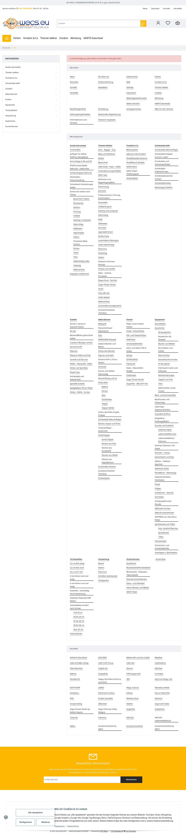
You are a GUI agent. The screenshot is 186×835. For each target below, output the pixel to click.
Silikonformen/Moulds (164, 512)
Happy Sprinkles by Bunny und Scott (109, 681)
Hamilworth (75, 679)
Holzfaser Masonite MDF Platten (80, 600)
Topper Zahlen (108, 408)
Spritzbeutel (163, 532)
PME (72, 698)
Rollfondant (131, 166)
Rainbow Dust (132, 698)
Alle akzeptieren (35, 812)
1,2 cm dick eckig (77, 563)
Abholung (75, 38)
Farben (17, 38)
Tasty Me (74, 717)
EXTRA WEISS (132, 359)
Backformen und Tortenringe (162, 401)
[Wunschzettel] (168, 23)
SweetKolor (160, 709)
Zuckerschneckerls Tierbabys (106, 312)
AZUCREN (102, 657)
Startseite (155, 8)
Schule (76, 248)
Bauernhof (103, 162)
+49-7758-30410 (25, 8)
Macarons (102, 249)
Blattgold (102, 323)
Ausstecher (159, 328)
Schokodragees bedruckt (81, 172)
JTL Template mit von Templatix (123, 831)
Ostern (76, 237)
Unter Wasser (104, 297)
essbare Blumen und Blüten (107, 345)
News (145, 8)
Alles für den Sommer (164, 109)
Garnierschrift (76, 346)
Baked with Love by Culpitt (138, 657)
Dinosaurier (78, 203)
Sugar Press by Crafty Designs (107, 711)
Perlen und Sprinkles (79, 368)
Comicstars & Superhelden (109, 171)
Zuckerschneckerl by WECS (107, 728)
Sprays (129, 355)
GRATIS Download (93, 38)
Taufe (75, 252)
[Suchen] (99, 23)
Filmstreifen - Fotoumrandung (77, 179)
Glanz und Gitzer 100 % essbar (136, 350)
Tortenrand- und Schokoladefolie (162, 547)
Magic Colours (132, 687)
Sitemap (129, 87)
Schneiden (159, 497)
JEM (128, 679)
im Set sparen (164, 363)
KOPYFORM (75, 687)
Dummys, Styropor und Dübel (165, 447)
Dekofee (158, 668)
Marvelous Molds (162, 687)
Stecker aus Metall (109, 455)
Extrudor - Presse (162, 452)
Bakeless (158, 657)
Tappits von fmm (165, 379)
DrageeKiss (103, 673)
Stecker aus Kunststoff (107, 449)
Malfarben (130, 339)
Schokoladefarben (163, 183)
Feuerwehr (103, 202)
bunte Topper (107, 439)
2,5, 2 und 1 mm (76, 572)
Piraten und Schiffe (106, 269)
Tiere (75, 257)
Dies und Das (163, 355)
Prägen (158, 488)
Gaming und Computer (108, 211)
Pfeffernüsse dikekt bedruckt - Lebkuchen (79, 167)
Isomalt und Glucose (79, 359)
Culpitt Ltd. (103, 668)
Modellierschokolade (135, 162)
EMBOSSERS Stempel (107, 339)
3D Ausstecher (164, 332)
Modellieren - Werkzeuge (165, 472)
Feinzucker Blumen (106, 351)
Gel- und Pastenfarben (136, 335)
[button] (158, 23)
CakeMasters (160, 663)
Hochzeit (102, 227)
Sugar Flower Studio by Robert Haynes (80, 711)
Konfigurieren (25, 822)
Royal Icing (74, 372)
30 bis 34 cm (78, 625)
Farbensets (131, 375)
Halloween (77, 228)
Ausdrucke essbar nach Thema (80, 193)
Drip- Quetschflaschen (168, 528)
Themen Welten (48, 38)
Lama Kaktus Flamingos (108, 240)
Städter (129, 703)
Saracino (158, 698)
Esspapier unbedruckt (79, 273)
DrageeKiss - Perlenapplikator (162, 420)
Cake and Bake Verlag (79, 663)
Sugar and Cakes (162, 703)
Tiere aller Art (104, 293)
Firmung (77, 211)
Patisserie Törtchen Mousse (106, 263)
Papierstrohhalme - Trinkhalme (163, 479)
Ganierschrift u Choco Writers (107, 361)
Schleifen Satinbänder (107, 576)
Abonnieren (131, 779)
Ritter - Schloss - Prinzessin (105, 275)
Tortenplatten (11, 110)
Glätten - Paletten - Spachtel (163, 463)
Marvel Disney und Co (107, 378)
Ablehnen (45, 822)
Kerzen (105, 391)
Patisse (129, 693)
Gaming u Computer (82, 220)
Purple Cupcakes (105, 698)
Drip (100, 335)
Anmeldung (103, 109)
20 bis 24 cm (78, 616)
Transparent (103, 580)
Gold (100, 219)
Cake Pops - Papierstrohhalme (162, 408)
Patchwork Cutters (106, 693)
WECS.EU (130, 717)
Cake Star (130, 663)
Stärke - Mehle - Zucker (80, 392)
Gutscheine (161, 559)
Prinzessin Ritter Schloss (80, 243)
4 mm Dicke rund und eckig (79, 585)
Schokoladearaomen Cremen (164, 177)
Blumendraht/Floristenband (138, 567)
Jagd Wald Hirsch (105, 232)
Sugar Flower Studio (107, 284)
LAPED (101, 687)
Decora (129, 668)
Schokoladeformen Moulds (163, 503)
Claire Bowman (76, 668)
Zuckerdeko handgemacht (109, 305)
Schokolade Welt (12, 83)
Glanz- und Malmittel (135, 583)
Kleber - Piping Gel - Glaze (81, 363)
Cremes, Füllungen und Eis (81, 342)
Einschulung (103, 186)
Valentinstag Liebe (81, 261)
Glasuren (74, 351)
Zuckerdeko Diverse (107, 466)
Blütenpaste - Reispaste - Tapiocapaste (137, 573)
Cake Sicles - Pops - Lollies (109, 166)
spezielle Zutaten (77, 383)
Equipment (10, 105)
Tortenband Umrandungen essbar (81, 186)
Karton (101, 567)
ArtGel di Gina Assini (78, 657)
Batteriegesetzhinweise (136, 98)
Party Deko (103, 382)
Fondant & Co (30, 38)
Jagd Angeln (78, 232)
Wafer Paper (131, 591)
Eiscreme (102, 191)
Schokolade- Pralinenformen (161, 170)
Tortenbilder (75, 149)
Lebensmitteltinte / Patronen (166, 440)
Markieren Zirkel (162, 468)
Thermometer (161, 541)
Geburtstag (78, 224)
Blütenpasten (132, 149)
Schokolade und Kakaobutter (77, 378)
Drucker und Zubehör (164, 425)
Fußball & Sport (105, 206)
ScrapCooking (76, 703)
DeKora (73, 673)
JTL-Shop (104, 831)
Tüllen (160, 537)
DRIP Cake (102, 175)
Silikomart (102, 703)
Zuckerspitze (132, 178)
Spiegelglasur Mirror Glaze (81, 388)
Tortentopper (104, 435)
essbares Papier (165, 429)
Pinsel (157, 484)
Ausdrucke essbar (13, 67)
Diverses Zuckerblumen (136, 579)
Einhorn (76, 207)
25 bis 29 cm (78, 621)
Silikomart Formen (162, 508)
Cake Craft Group (105, 663)
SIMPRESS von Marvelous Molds (166, 519)
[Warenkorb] (178, 23)
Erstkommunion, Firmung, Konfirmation (109, 197)
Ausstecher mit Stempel (164, 338)
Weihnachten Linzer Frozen (167, 390)
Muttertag (102, 253)
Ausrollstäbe (160, 323)
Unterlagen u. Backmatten (166, 552)
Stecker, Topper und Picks (109, 423)
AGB (128, 82)
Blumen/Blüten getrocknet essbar (81, 337)
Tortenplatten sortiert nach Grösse (79, 607)
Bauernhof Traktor (81, 199)
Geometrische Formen (167, 359)
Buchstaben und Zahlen (165, 350)
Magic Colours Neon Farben (135, 325)
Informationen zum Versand (78, 121)
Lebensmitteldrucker (167, 434)
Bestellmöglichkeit (78, 109)
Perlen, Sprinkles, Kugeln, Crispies (108, 414)
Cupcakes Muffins (162, 414)
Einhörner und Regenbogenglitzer (106, 181)
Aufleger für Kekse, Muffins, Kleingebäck (79, 156)
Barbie (101, 158)
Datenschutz (73, 826)
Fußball (76, 215)
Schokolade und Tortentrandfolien (162, 163)
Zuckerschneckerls (134, 726)
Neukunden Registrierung (109, 114)
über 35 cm (78, 629)
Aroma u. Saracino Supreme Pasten (77, 325)
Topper (105, 403)
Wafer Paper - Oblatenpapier (132, 173)
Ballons (105, 386)
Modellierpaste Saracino (136, 158)
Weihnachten (79, 269)
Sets (103, 395)
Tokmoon (102, 717)
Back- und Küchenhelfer (165, 395)
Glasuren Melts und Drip (80, 355)
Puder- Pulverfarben (135, 331)
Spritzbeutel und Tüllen (165, 524)
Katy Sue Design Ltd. (163, 679)
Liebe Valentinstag (106, 244)
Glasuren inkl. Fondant (136, 154)
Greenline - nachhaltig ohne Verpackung (79, 592)
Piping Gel (130, 363)
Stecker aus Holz (109, 443)
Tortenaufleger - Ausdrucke (105, 429)
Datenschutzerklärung (94, 769)
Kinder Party (103, 236)
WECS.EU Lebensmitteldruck (163, 719)
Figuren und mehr (106, 355)
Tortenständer (76, 633)
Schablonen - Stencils (164, 492)
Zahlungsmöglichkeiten (80, 114)
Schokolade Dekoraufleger (166, 149)
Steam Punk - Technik (107, 280)
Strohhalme (107, 399)
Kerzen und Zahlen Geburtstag (106, 373)
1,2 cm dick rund (77, 567)
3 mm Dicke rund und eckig (79, 578)
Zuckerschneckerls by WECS (164, 728)
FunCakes (159, 673)
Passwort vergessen (107, 119)
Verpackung (10, 115)
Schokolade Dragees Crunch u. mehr (163, 156)
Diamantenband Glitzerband (105, 330)
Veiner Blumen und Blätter (137, 587)
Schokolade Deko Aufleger (109, 419)
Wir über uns (103, 76)
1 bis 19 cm (77, 612)
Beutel (101, 563)
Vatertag (77, 265)
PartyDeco (74, 693)
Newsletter (103, 87)
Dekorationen (11, 94)
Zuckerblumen (11, 126)
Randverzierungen (166, 375)
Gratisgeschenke (133, 109)
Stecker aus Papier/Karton (108, 461)
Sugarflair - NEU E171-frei (137, 383)
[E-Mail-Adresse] (82, 779)
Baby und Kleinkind (106, 154)
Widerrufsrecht (133, 103)
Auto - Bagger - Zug (106, 149)
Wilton (72, 726)
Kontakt (166, 8)
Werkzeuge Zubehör (163, 187)
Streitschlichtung (105, 82)
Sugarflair (130, 709)
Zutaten (63, 38)
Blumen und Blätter (166, 343)
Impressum (59, 826)
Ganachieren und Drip (164, 457)
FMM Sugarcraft (133, 673)
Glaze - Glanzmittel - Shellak (135, 370)
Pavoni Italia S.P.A (162, 693)
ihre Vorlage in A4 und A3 (81, 161)
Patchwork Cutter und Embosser (168, 370)
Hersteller (178, 8)
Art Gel (73, 331)
